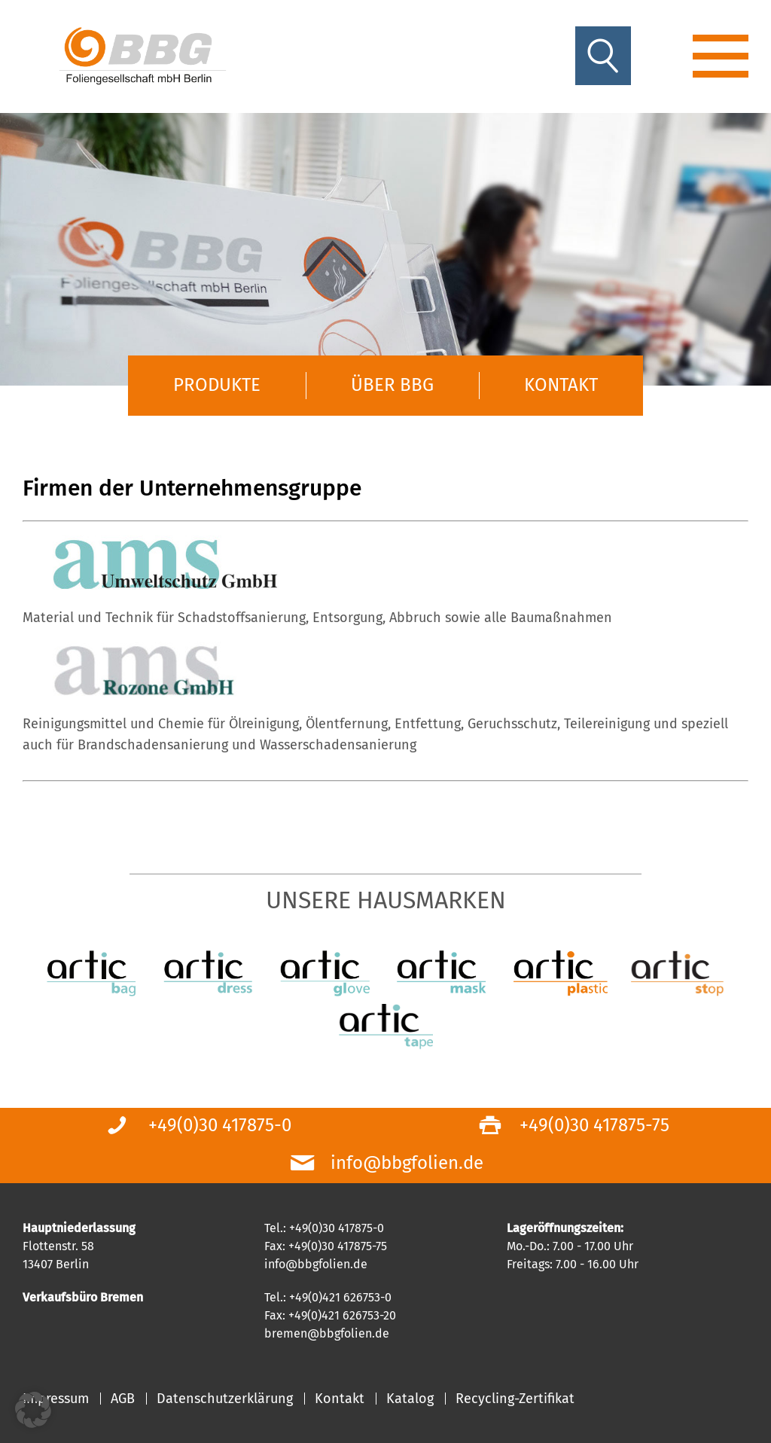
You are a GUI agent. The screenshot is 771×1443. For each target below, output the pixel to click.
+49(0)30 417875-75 (594, 1125)
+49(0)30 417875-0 (219, 1125)
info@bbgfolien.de (407, 1163)
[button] (33, 1410)
